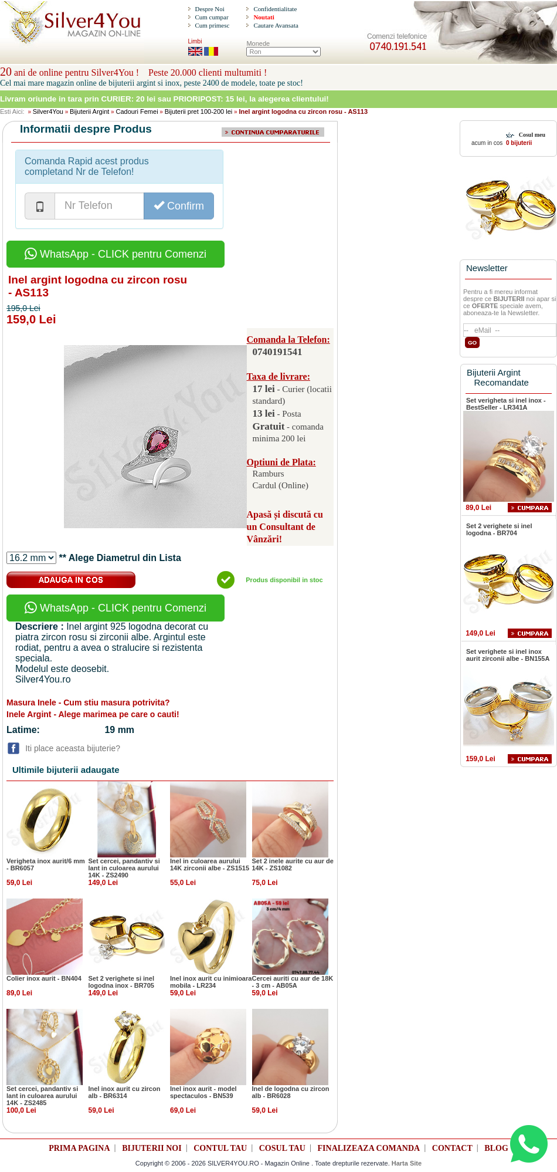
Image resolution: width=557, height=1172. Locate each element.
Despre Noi (209, 8)
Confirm (179, 206)
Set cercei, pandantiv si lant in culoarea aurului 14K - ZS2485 (42, 1095)
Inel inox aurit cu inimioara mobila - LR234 (211, 982)
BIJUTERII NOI (152, 1148)
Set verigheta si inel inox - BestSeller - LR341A (506, 404)
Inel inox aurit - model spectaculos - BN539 (203, 1092)
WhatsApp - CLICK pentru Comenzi (115, 254)
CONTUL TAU (220, 1148)
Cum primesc (212, 25)
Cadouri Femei (137, 111)
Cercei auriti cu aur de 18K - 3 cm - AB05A (293, 982)
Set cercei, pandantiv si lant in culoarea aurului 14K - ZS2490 (124, 868)
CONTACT (452, 1148)
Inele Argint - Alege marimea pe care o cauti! (92, 714)
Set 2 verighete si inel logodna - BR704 (499, 529)
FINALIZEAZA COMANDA (369, 1148)
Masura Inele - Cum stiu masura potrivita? (88, 702)
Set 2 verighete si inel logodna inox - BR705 (122, 982)
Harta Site (407, 1163)
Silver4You (48, 111)
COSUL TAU (282, 1148)
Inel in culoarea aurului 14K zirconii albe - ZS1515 (209, 864)
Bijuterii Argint (89, 111)
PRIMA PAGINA (79, 1148)
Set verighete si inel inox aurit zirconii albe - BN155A (507, 655)
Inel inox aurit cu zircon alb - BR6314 (125, 1092)
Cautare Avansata (275, 25)
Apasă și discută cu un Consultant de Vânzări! (285, 526)
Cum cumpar (211, 17)
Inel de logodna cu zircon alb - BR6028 (291, 1092)
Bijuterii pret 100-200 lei (199, 111)
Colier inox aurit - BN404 (43, 978)
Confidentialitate (275, 8)
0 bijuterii (518, 143)
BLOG (496, 1148)
